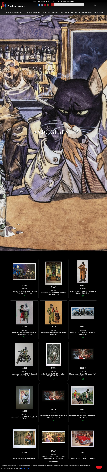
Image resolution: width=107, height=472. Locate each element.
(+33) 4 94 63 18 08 (43, 1)
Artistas (8, 12)
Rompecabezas (69, 12)
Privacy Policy (25, 468)
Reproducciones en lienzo (83, 12)
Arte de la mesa (36, 12)
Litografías (55, 12)
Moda (61, 12)
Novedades (15, 12)
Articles (101, 12)
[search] (69, 4)
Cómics (96, 12)
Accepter (98, 467)
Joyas (44, 12)
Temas (21, 12)
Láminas (27, 12)
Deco (48, 12)
